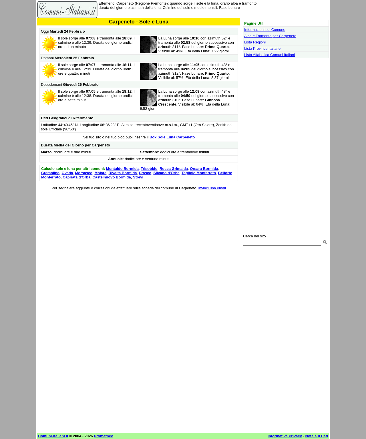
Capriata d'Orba (76, 177)
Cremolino (50, 173)
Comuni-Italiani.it (53, 436)
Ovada (67, 173)
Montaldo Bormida (122, 168)
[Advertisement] (138, 235)
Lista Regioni (255, 42)
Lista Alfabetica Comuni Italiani (269, 55)
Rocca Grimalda (174, 168)
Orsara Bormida (204, 168)
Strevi (138, 177)
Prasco (145, 173)
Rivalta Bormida (123, 173)
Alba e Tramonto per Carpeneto (270, 36)
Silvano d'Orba (166, 173)
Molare (100, 173)
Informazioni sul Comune (264, 29)
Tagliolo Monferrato (199, 173)
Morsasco (84, 173)
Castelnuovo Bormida (111, 177)
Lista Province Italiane (262, 48)
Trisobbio (149, 168)
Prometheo (103, 436)
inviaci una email (212, 188)
